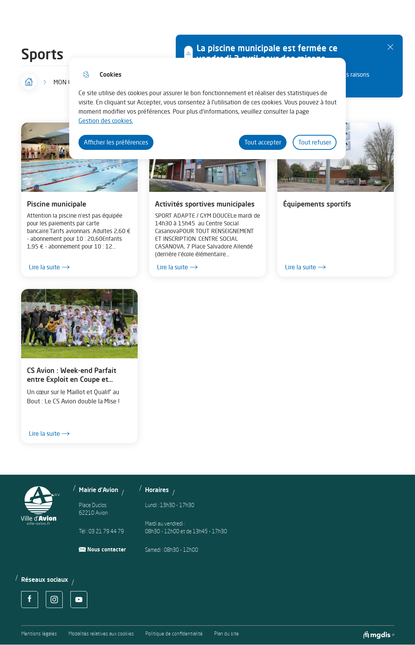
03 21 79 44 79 (106, 531)
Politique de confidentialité (174, 634)
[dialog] (207, 108)
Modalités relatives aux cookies (101, 634)
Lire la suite (49, 267)
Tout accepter (262, 142)
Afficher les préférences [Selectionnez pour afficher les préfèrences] (116, 142)
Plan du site (226, 634)
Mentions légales (39, 634)
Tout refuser (314, 142)
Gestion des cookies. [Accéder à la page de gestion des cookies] (105, 120)
